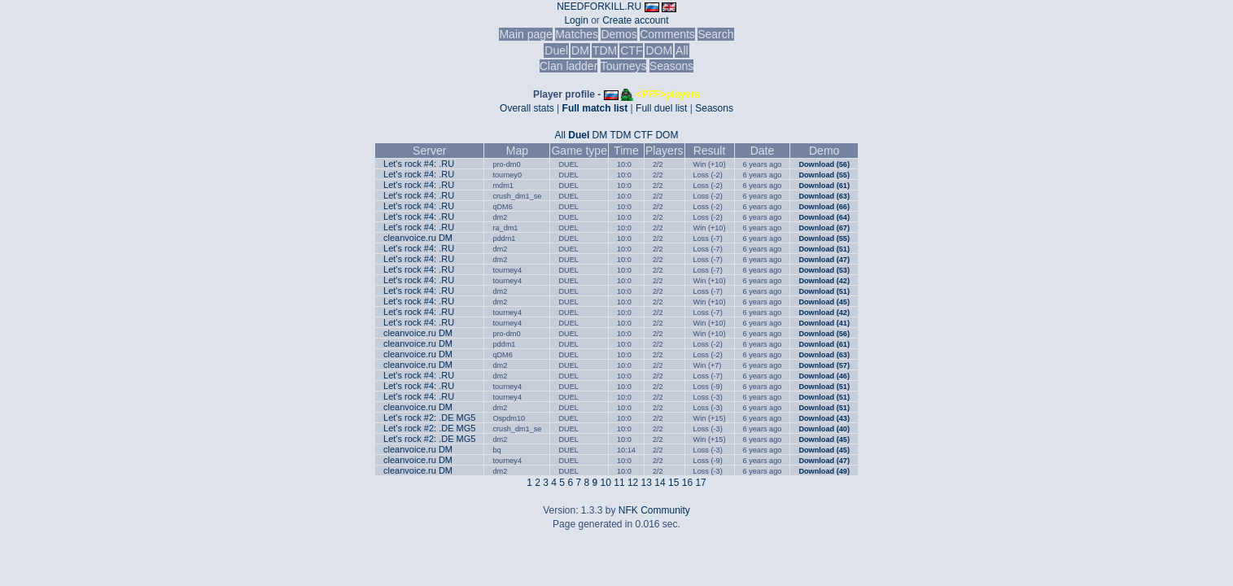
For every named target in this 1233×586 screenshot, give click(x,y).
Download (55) (824, 175)
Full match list (595, 108)
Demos (618, 34)
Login (576, 20)
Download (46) (824, 376)
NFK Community (654, 510)
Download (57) (824, 365)
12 (632, 482)
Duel (556, 50)
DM (580, 50)
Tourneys (624, 65)
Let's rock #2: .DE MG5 (429, 417)
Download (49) (824, 471)
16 (687, 482)
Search (715, 34)
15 (673, 482)
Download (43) (824, 418)
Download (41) (824, 323)
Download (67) (824, 228)
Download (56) (824, 164)
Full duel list (661, 108)
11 (619, 482)
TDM (604, 50)
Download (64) (824, 217)
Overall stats (527, 108)
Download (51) (824, 249)
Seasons (671, 65)
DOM (658, 50)
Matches (576, 34)
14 (659, 482)
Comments (667, 34)
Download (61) (824, 185)
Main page (525, 34)
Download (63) (824, 196)
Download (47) (824, 260)
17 (700, 482)
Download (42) (824, 281)
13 (646, 482)
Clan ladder (569, 65)
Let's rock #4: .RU (418, 163)
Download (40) (824, 429)
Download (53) (824, 270)
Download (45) (824, 302)
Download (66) (824, 207)
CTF (631, 50)
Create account (635, 20)
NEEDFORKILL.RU (599, 6)
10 (606, 482)
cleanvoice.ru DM (418, 238)
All (682, 50)
